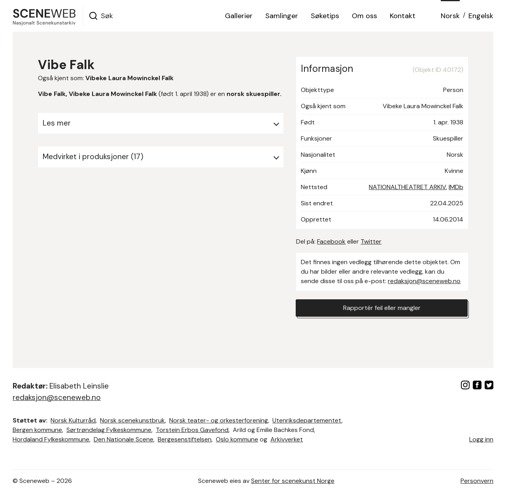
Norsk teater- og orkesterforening (218, 420)
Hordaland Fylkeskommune (51, 439)
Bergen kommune (37, 430)
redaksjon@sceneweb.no (424, 281)
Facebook (331, 241)
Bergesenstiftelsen (184, 439)
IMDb (456, 187)
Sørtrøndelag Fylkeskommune (108, 430)
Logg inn (481, 439)
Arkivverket (286, 439)
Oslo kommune (237, 439)
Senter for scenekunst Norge (292, 481)
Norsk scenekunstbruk (132, 420)
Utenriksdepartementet (307, 420)
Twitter (371, 241)
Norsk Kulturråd (73, 420)
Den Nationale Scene (123, 439)
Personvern (477, 481)
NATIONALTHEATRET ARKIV (407, 187)
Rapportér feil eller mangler (382, 308)
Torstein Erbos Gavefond (192, 430)
